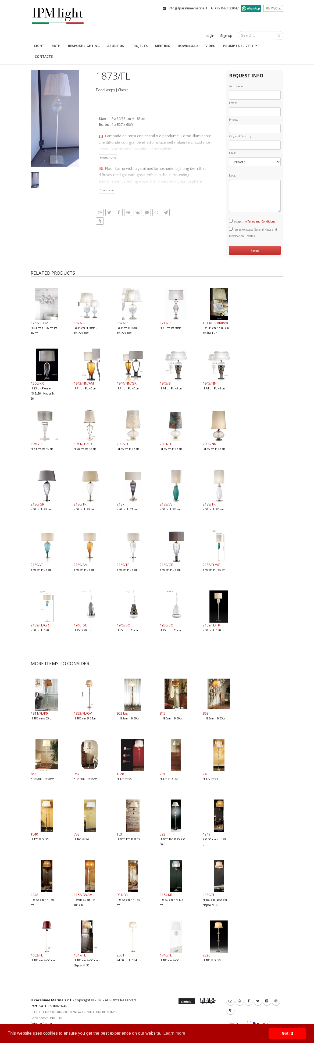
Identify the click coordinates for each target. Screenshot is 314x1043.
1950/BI (36, 443)
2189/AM (81, 564)
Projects (139, 46)
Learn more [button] (174, 1033)
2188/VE (166, 504)
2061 (120, 955)
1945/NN (209, 383)
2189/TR (123, 564)
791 (162, 773)
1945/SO (123, 625)
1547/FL (80, 955)
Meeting (162, 46)
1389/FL (209, 894)
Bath (56, 46)
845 (162, 713)
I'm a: (232, 153)
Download (188, 46)
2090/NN (209, 443)
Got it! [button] (287, 1033)
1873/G (79, 322)
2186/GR (37, 504)
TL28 (120, 773)
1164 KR (166, 894)
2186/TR (80, 504)
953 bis (122, 713)
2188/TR (209, 504)
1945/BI (166, 383)
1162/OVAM (83, 894)
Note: (232, 175)
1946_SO (81, 625)
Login (210, 35)
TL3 (119, 834)
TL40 (34, 834)
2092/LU (123, 443)
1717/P (165, 322)
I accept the (252, 221)
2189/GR (166, 564)
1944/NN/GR (127, 383)
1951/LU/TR (83, 443)
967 (76, 773)
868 (205, 713)
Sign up (226, 35)
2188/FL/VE (211, 564)
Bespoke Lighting (84, 46)
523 (162, 834)
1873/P (122, 322)
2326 (206, 955)
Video (210, 46)
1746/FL (166, 955)
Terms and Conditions (261, 221)
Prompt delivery (238, 46)
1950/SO (166, 625)
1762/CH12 (39, 322)
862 (33, 773)
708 (76, 834)
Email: (233, 103)
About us (115, 46)
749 (205, 773)
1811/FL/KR (39, 713)
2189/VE (37, 564)
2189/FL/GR (40, 625)
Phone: (233, 119)
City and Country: (240, 136)
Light (39, 46)
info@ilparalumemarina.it (188, 8)
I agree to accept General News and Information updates (253, 232)
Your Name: (236, 86)
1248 (34, 894)
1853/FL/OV (83, 713)
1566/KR (37, 383)
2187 (120, 504)
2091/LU (166, 443)
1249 (206, 834)
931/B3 (122, 894)
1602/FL (37, 955)
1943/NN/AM (84, 383)
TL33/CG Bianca (215, 322)
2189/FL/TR (211, 625)
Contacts (44, 56)
